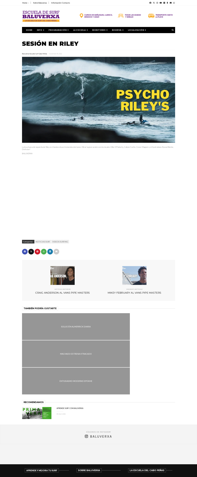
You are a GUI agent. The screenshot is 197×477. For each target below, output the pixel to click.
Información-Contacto (60, 3)
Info (40, 30)
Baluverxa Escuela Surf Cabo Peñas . (109, 473)
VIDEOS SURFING (60, 242)
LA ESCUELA (80, 30)
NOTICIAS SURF (43, 242)
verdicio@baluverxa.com (91, 461)
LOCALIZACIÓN (137, 30)
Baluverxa (101, 382)
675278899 (84, 457)
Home (25, 3)
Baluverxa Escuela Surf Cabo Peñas (34, 54)
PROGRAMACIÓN (59, 30)
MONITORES (100, 30)
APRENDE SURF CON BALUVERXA (70, 353)
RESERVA (118, 30)
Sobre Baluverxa (40, 3)
